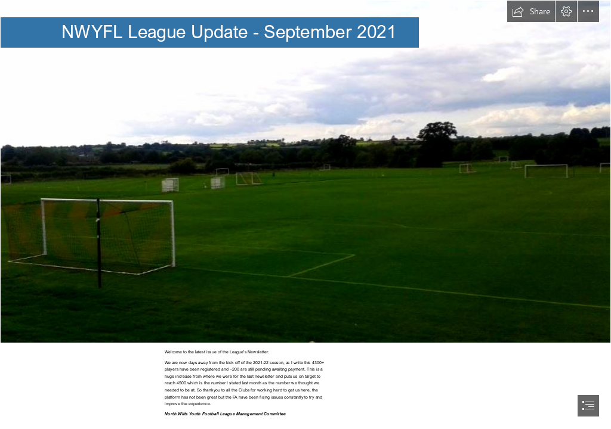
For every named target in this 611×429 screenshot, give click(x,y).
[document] (305, 214)
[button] (531, 11)
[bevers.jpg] (305, 171)
